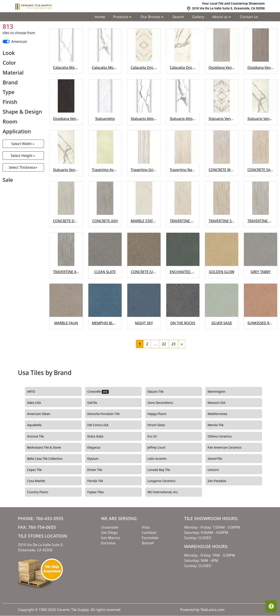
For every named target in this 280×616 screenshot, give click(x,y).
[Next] (182, 365)
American (19, 62)
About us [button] (220, 16)
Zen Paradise (220, 502)
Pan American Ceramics (228, 469)
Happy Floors (161, 435)
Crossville (98, 413)
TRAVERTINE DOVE (260, 242)
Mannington (220, 413)
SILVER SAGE (221, 344)
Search (178, 16)
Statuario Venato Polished (66, 191)
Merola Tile (219, 446)
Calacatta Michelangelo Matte (66, 88)
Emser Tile (99, 491)
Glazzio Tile (160, 413)
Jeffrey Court (160, 469)
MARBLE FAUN (66, 344)
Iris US (155, 457)
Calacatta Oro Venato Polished (183, 88)
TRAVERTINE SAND (221, 242)
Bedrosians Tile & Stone (48, 469)
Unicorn (217, 491)
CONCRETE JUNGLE (144, 293)
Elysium (97, 480)
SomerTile (219, 480)
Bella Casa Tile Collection (48, 480)
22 (164, 365)
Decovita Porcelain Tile (107, 435)
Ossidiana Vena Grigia (260, 88)
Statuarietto (105, 139)
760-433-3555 (49, 540)
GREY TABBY (260, 293)
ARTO (35, 413)
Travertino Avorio (105, 191)
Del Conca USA (101, 446)
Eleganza (97, 469)
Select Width (22, 165)
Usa (41, 31)
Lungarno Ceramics (165, 502)
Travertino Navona (183, 191)
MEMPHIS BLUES (105, 344)
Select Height (22, 176)
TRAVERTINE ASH (66, 293)
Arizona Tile (40, 457)
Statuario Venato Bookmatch (221, 139)
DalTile (96, 424)
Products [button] (121, 16)
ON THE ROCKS (182, 344)
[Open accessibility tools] (271, 606)
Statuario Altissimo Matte (144, 139)
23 (173, 365)
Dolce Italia (98, 457)
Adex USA (38, 424)
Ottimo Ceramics (224, 457)
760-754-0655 (42, 548)
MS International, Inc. (167, 513)
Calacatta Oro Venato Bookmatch (144, 88)
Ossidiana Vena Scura (66, 139)
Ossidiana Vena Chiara (221, 88)
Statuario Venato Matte (260, 139)
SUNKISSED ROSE (260, 344)
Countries (25, 31)
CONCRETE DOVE (66, 242)
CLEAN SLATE (105, 293)
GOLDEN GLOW (221, 293)
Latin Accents (160, 480)
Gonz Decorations (164, 424)
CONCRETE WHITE (221, 191)
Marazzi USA (220, 424)
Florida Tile (99, 502)
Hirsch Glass (160, 446)
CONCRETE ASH (105, 242)
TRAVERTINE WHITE (183, 242)
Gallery (198, 16)
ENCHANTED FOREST (183, 293)
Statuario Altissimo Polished (183, 139)
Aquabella (38, 446)
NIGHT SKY (144, 344)
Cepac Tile (38, 491)
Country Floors (42, 513)
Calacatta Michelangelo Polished (105, 88)
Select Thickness (22, 188)
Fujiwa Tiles (99, 513)
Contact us (249, 16)
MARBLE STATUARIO (144, 242)
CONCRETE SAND (260, 191)
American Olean (42, 435)
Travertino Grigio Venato (144, 191)
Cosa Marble (40, 502)
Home (100, 16)
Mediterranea (221, 435)
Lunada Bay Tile (163, 491)
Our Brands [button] (151, 16)
